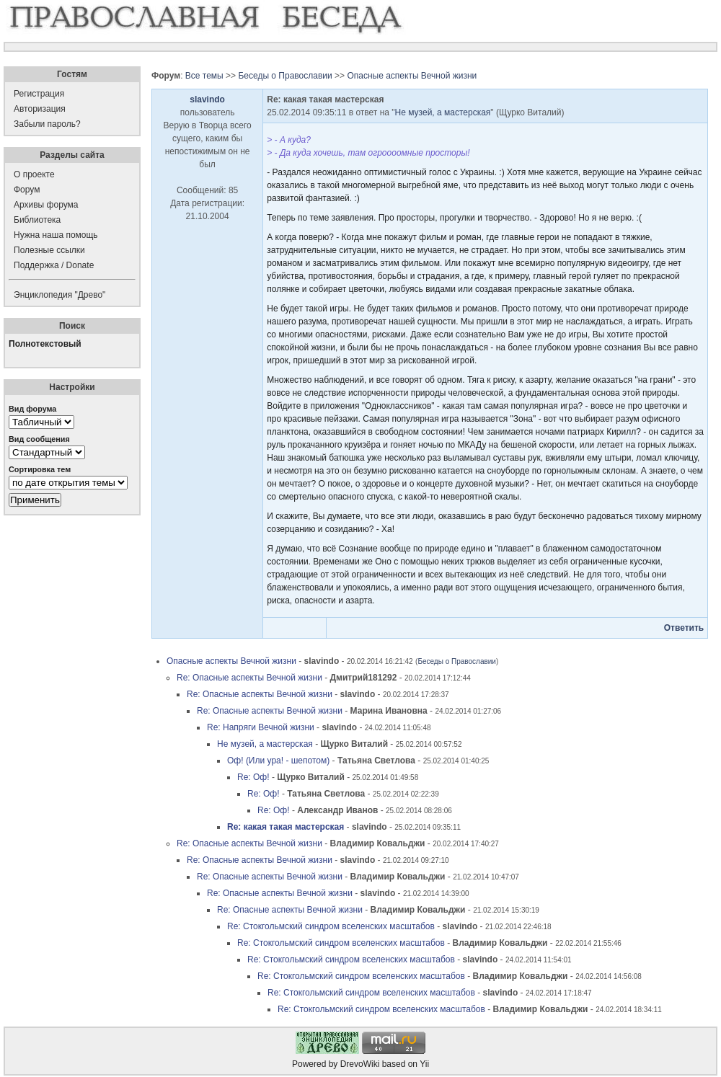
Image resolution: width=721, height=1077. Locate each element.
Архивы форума (46, 205)
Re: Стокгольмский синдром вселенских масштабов (331, 926)
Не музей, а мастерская (443, 112)
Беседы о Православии (285, 76)
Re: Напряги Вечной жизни (260, 727)
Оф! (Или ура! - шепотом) (278, 760)
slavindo (207, 99)
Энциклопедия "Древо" (59, 295)
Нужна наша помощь (56, 235)
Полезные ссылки (49, 250)
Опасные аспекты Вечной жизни (412, 76)
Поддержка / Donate (54, 265)
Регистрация (39, 94)
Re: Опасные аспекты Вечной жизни (249, 678)
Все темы (204, 76)
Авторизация (40, 109)
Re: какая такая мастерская (285, 827)
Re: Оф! (253, 777)
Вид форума (32, 408)
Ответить (684, 628)
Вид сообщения (39, 439)
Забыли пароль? (47, 124)
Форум (27, 190)
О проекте (34, 174)
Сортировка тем (40, 469)
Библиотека (37, 220)
